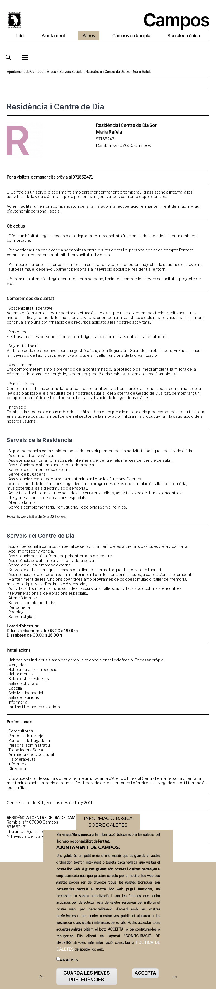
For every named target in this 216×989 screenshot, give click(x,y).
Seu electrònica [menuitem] (184, 35)
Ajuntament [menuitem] (53, 35)
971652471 (106, 138)
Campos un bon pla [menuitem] (131, 35)
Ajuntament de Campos (25, 72)
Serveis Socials (70, 72)
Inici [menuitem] (20, 35)
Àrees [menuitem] (88, 35)
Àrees (51, 72)
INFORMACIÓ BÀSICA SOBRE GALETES (108, 832)
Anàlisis (69, 970)
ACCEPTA (145, 983)
